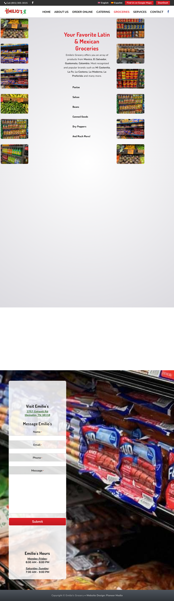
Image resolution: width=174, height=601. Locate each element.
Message (37, 471)
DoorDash (163, 2)
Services (140, 12)
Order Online (82, 12)
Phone (37, 458)
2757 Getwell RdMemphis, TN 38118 (37, 413)
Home (46, 12)
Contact (156, 12)
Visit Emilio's (37, 406)
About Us (61, 12)
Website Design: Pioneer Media (104, 595)
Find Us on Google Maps (139, 2)
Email (37, 445)
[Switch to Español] (116, 4)
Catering (103, 12)
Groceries (122, 12)
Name (37, 432)
